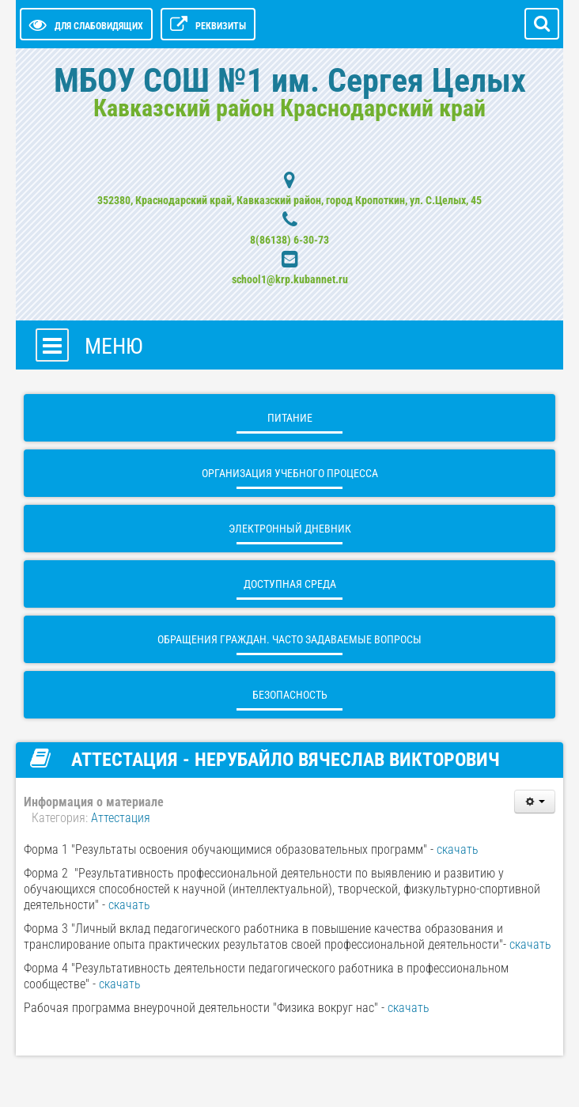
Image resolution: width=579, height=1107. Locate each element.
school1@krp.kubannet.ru (290, 279)
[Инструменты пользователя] (534, 801)
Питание (289, 417)
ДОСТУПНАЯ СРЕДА (290, 584)
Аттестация (120, 817)
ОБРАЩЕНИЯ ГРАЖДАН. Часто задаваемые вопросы (289, 639)
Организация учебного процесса (290, 473)
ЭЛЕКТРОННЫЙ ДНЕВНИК (290, 528)
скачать (458, 849)
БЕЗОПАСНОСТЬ (289, 694)
